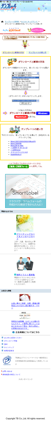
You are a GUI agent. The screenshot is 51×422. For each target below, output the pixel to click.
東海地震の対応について (11, 375)
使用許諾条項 (9, 351)
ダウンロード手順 (10, 341)
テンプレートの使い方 (37, 52)
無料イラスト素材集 (25, 275)
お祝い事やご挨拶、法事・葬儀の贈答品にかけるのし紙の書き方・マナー (25, 305)
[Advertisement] (25, 16)
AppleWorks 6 (16, 154)
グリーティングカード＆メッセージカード (25, 236)
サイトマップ (9, 347)
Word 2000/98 (16, 143)
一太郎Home (16, 150)
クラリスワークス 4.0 (19, 152)
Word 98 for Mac (17, 146)
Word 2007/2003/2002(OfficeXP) (23, 141)
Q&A (5, 344)
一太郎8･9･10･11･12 (19, 148)
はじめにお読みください (13, 338)
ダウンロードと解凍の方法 (13, 52)
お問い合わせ (7, 371)
